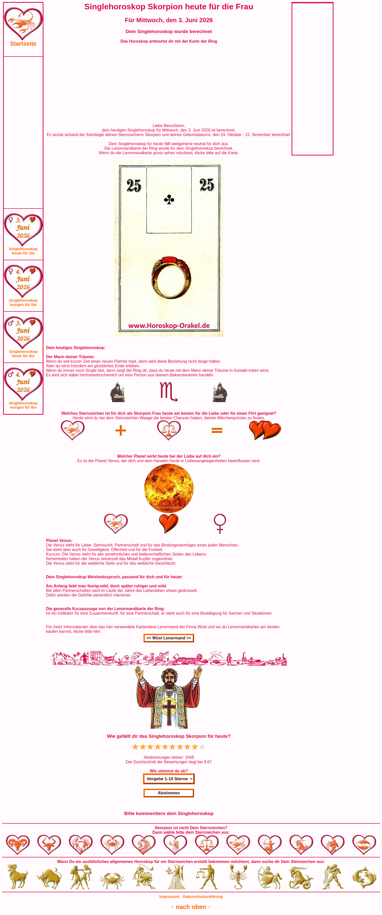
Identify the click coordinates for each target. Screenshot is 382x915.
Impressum (169, 896)
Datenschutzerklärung (203, 896)
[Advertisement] (23, 132)
